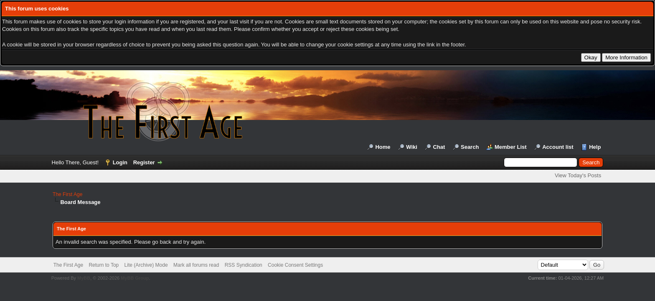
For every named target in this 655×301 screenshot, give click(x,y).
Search (470, 147)
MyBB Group (135, 278)
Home (382, 147)
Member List (511, 147)
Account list (557, 147)
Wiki (411, 147)
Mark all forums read (196, 265)
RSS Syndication (243, 265)
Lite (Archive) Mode (146, 265)
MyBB (83, 278)
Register (144, 162)
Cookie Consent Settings (295, 265)
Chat (439, 147)
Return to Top (104, 265)
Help (595, 147)
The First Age (67, 194)
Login (120, 162)
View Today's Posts (578, 175)
